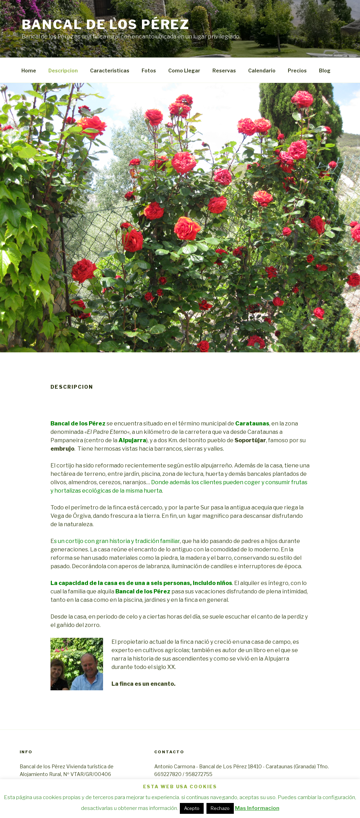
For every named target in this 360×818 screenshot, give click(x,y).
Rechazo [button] (220, 808)
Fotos (149, 70)
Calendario (262, 70)
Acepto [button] (191, 808)
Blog (325, 70)
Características (109, 70)
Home (28, 70)
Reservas (224, 70)
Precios (297, 70)
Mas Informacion (257, 808)
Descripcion (63, 70)
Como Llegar (184, 70)
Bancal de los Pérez (106, 24)
